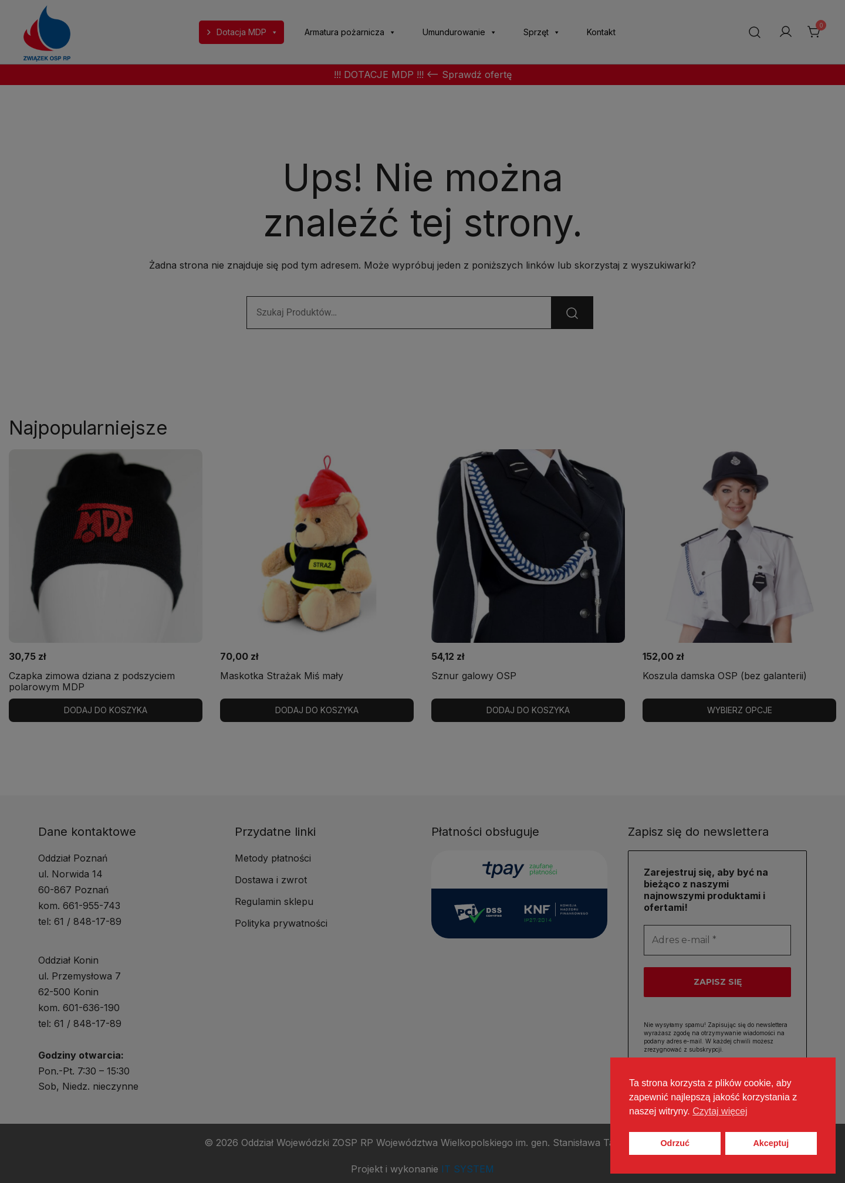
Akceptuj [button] (771, 1143)
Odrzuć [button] (674, 1143)
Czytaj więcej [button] (719, 1111)
